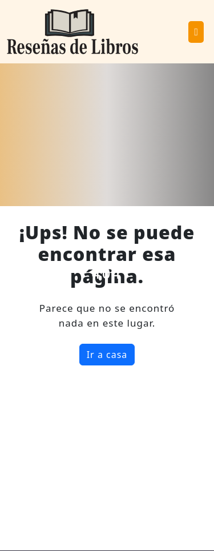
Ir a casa (107, 354)
